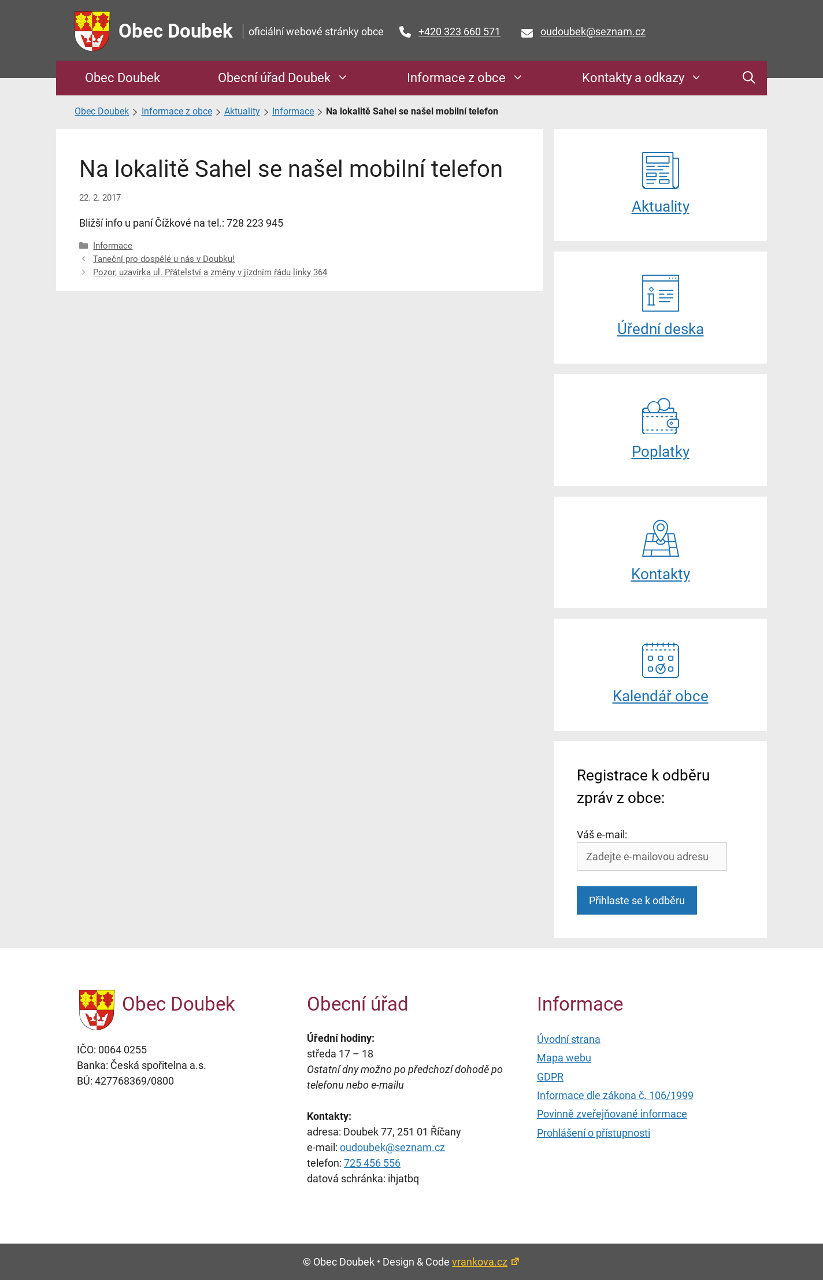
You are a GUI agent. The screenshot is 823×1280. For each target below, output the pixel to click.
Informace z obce (177, 111)
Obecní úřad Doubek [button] (289, 78)
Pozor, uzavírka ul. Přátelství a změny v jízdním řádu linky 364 (210, 272)
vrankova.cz (486, 1262)
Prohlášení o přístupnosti (593, 1133)
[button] (749, 78)
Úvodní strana (568, 1039)
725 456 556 (372, 1163)
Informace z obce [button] (471, 78)
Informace (293, 111)
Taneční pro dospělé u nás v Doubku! (164, 259)
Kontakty (660, 551)
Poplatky (660, 428)
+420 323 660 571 (459, 31)
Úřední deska (660, 306)
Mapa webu (564, 1058)
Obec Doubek (175, 31)
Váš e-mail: (602, 834)
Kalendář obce (661, 673)
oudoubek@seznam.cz (593, 31)
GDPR (550, 1077)
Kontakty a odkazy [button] (648, 78)
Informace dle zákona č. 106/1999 (615, 1095)
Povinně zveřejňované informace (612, 1114)
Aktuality (242, 111)
